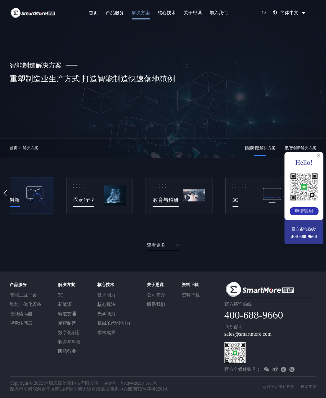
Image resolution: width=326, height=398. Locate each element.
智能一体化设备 (26, 304)
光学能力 (106, 313)
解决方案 (141, 12)
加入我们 (219, 12)
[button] (5, 193)
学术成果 (106, 332)
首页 (93, 12)
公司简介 (156, 295)
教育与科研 (69, 342)
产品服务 (115, 12)
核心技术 (167, 12)
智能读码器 (21, 313)
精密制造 (67, 323)
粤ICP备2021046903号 (138, 383)
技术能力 (106, 295)
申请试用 (304, 211)
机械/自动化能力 (113, 323)
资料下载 (190, 284)
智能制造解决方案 (259, 148)
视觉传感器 (21, 323)
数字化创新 (69, 332)
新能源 (65, 304)
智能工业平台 (23, 295)
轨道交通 (67, 313)
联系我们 (156, 304)
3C (60, 295)
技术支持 (308, 386)
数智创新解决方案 (300, 148)
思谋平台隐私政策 (278, 386)
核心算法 (106, 304)
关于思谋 (193, 12)
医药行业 (67, 351)
